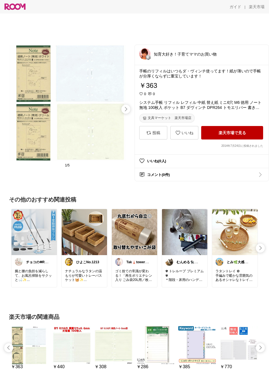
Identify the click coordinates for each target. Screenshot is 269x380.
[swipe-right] (125, 109)
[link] (34, 232)
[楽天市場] (257, 6)
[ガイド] (235, 6)
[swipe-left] (8, 347)
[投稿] (153, 132)
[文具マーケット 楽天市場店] (167, 118)
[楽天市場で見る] (232, 132)
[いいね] (184, 132)
